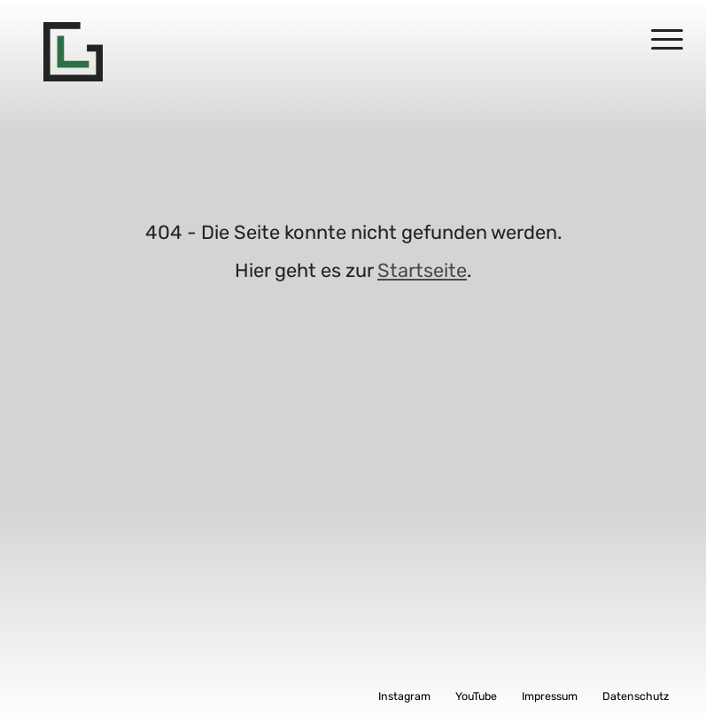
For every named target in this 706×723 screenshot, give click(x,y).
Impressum (550, 696)
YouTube (476, 696)
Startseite (422, 270)
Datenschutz (635, 696)
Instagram (404, 696)
